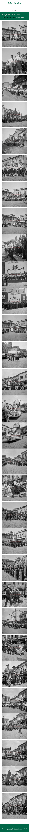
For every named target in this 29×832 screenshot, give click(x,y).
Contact (16, 825)
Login (20, 825)
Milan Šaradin (14, 4)
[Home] (1, 17)
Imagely (20, 829)
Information (10, 825)
